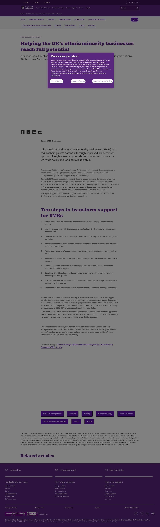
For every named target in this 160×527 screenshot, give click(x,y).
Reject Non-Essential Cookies (102, 81)
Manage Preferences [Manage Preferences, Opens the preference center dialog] (78, 81)
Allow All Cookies (56, 81)
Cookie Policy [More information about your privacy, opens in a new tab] (55, 75)
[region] (81, 70)
